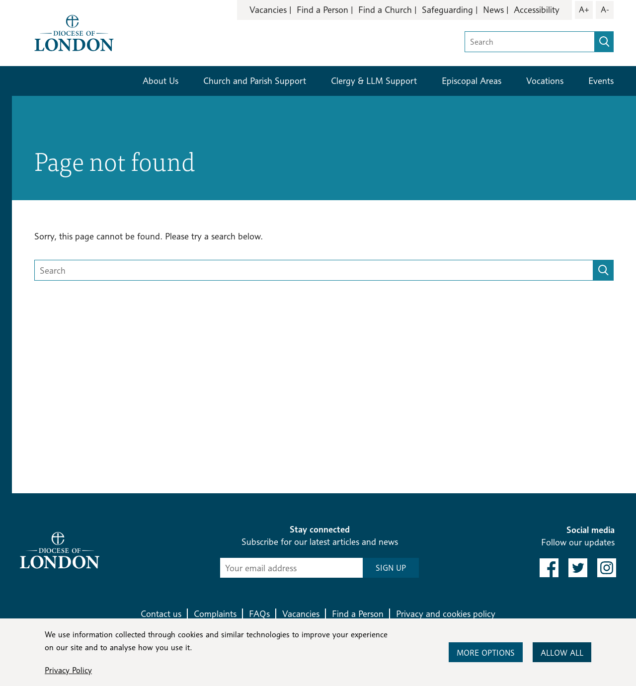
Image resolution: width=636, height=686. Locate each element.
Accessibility (536, 9)
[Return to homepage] (74, 32)
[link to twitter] (577, 567)
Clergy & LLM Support (374, 81)
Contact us (161, 614)
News (493, 9)
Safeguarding (447, 9)
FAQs (259, 614)
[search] (604, 41)
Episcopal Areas (471, 81)
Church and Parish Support (254, 81)
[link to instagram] (606, 567)
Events (601, 81)
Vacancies (268, 9)
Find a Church (385, 9)
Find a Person (322, 9)
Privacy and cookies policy (445, 614)
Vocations (544, 81)
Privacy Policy (68, 670)
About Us (160, 81)
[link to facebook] (549, 567)
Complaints (215, 614)
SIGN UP (391, 568)
